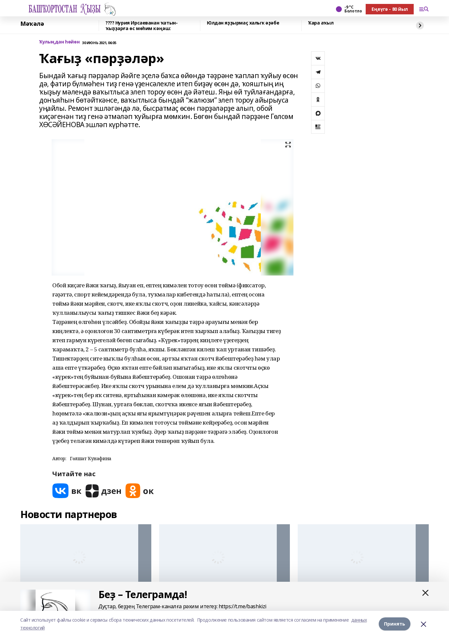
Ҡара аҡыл (320, 23)
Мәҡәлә (32, 23)
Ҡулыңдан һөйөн (59, 42)
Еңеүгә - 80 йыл (390, 9)
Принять (394, 624)
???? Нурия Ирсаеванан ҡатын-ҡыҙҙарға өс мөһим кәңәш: (141, 25)
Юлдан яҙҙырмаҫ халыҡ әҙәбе (243, 23)
